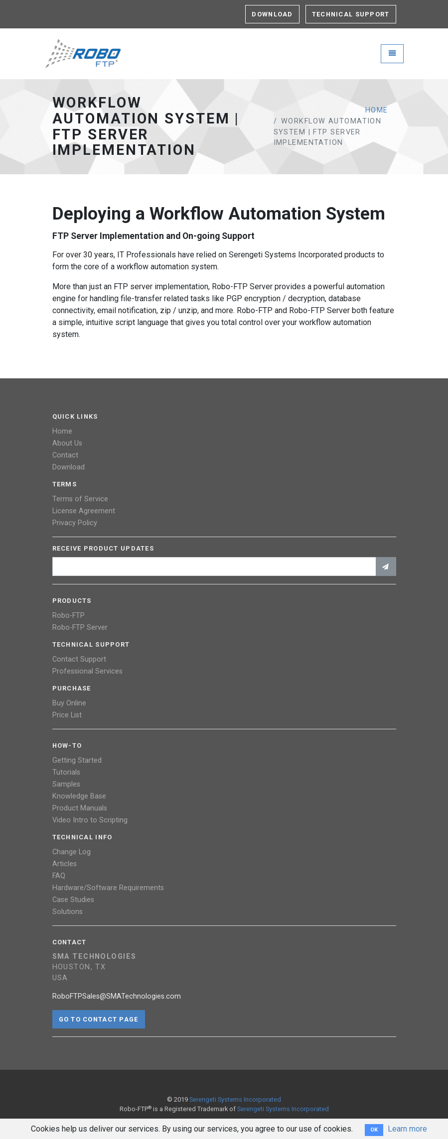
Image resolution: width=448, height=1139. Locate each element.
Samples (66, 784)
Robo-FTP (68, 615)
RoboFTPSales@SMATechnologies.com (116, 996)
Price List (67, 715)
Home (376, 110)
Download (272, 14)
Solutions (67, 912)
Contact (65, 455)
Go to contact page (99, 1019)
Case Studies (73, 900)
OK (374, 1130)
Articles (64, 864)
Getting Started (77, 760)
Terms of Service (80, 499)
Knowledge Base (79, 796)
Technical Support (351, 14)
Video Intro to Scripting (90, 820)
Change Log (71, 852)
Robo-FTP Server (80, 627)
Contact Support (79, 659)
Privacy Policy (74, 523)
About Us (67, 443)
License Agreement (83, 511)
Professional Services (87, 671)
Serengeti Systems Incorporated (235, 1099)
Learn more (407, 1129)
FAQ (58, 876)
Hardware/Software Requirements (108, 888)
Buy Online (69, 703)
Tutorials (66, 772)
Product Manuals (79, 808)
